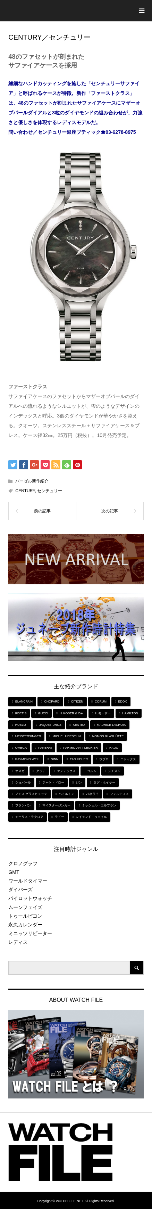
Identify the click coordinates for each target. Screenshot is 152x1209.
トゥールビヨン (25, 916)
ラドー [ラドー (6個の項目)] (59, 817)
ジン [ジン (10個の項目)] (79, 782)
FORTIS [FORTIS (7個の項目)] (21, 713)
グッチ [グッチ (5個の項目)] (40, 771)
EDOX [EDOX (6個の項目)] (122, 701)
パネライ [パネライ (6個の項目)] (92, 794)
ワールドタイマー (27, 881)
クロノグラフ (22, 863)
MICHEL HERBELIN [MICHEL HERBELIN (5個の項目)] (66, 736)
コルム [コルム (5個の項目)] (91, 771)
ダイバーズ (20, 889)
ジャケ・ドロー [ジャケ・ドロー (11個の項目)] (53, 782)
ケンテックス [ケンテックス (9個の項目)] (66, 771)
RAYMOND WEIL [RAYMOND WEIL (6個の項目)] (27, 759)
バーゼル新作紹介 (32, 481)
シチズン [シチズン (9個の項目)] (114, 771)
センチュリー (49, 490)
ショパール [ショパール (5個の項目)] (23, 782)
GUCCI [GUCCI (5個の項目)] (43, 713)
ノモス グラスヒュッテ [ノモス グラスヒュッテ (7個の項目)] (31, 794)
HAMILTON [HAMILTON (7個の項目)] (130, 713)
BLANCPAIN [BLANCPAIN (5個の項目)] (24, 701)
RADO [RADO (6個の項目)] (113, 747)
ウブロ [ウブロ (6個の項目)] (104, 759)
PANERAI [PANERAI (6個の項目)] (45, 747)
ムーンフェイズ (25, 907)
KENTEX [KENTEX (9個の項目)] (79, 725)
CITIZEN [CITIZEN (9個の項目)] (77, 701)
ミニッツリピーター (30, 933)
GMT (13, 872)
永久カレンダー (25, 924)
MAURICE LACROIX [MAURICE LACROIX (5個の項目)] (111, 725)
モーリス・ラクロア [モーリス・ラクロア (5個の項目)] (29, 817)
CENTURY (25, 490)
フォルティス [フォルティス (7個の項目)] (119, 794)
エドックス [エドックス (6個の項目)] (128, 759)
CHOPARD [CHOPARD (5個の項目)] (51, 701)
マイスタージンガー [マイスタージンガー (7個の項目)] (56, 805)
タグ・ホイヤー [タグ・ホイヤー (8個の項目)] (104, 782)
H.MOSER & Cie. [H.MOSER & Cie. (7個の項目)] (72, 713)
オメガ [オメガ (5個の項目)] (20, 771)
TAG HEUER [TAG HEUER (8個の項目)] (79, 759)
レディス (18, 942)
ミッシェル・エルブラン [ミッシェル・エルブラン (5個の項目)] (99, 805)
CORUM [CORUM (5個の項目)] (101, 701)
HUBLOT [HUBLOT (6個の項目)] (21, 725)
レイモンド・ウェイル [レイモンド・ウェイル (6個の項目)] (91, 817)
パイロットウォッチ (30, 898)
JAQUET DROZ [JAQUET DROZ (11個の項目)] (50, 725)
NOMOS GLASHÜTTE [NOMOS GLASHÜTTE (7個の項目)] (108, 736)
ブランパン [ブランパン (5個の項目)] (23, 805)
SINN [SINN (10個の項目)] (55, 759)
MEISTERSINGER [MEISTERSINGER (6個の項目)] (28, 736)
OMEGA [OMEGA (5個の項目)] (21, 747)
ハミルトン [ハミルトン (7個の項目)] (66, 794)
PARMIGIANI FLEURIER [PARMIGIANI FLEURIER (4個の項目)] (80, 747)
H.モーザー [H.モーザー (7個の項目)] (103, 713)
